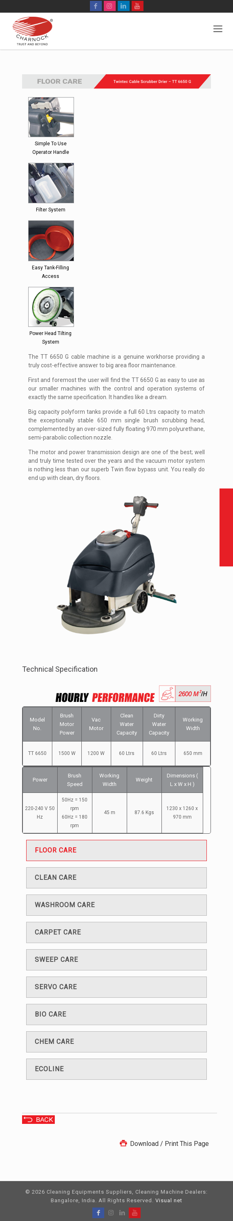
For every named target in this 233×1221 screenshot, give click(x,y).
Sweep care (56, 959)
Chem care (54, 1042)
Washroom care (65, 905)
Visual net (168, 1200)
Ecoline (49, 1069)
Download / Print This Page (163, 1144)
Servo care (56, 987)
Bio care (50, 1014)
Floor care (55, 850)
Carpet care (58, 932)
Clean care (55, 877)
